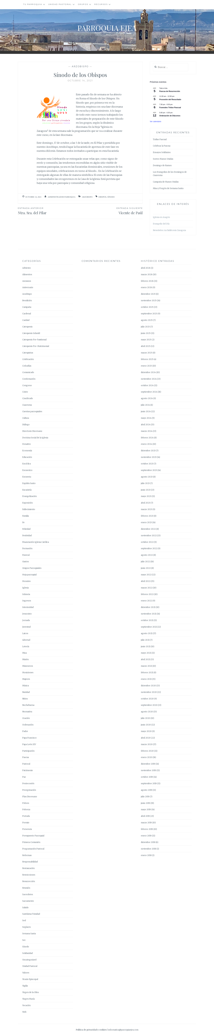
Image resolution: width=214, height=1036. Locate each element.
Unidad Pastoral (60, 4)
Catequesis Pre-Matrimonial (35, 346)
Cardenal (26, 313)
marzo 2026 (146, 274)
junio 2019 (145, 803)
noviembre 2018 (148, 849)
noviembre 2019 (148, 770)
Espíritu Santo (29, 483)
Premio (25, 822)
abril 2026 (145, 268)
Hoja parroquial (29, 574)
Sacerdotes (27, 894)
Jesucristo (27, 614)
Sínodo (111, 197)
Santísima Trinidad (31, 914)
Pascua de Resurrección (169, 91)
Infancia (26, 594)
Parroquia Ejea (107, 28)
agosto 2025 (147, 320)
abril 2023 (145, 503)
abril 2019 (145, 816)
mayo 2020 (146, 731)
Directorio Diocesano (32, 431)
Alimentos (27, 274)
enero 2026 (146, 287)
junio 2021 (145, 646)
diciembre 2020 (148, 685)
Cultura (25, 418)
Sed (24, 920)
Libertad (26, 640)
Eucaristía (27, 490)
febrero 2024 (147, 437)
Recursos (101, 4)
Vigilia (25, 986)
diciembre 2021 (148, 607)
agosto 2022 (147, 555)
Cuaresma (27, 405)
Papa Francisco (29, 738)
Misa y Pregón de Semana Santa (168, 188)
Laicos (25, 633)
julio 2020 (145, 718)
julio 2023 (145, 483)
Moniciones (27, 672)
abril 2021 (145, 659)
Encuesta (26, 477)
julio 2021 (145, 640)
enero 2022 (146, 600)
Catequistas (27, 352)
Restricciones (28, 875)
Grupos (83, 4)
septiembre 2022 (149, 548)
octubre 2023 (147, 463)
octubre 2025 (147, 307)
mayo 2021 (146, 653)
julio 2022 (145, 561)
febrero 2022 (147, 594)
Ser (24, 940)
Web (24, 1012)
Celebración (28, 359)
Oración (26, 718)
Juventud (26, 627)
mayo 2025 (146, 339)
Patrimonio (27, 770)
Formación (27, 548)
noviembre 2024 (149, 379)
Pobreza (26, 809)
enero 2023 (146, 522)
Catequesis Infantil (31, 333)
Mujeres (26, 679)
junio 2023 (145, 490)
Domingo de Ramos (162, 165)
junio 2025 (146, 333)
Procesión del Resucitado (170, 99)
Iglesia (25, 587)
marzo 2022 (146, 587)
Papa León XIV (29, 744)
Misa (24, 653)
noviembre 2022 (149, 535)
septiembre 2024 (149, 392)
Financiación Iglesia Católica (35, 542)
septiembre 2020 (149, 705)
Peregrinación (29, 790)
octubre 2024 (147, 385)
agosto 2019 (146, 790)
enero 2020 (146, 757)
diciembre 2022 (148, 529)
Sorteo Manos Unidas (163, 159)
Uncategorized (29, 960)
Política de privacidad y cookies (91, 1030)
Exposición (27, 503)
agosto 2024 (147, 398)
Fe (23, 522)
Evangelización (29, 496)
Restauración (28, 868)
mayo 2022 (146, 574)
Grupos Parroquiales (31, 568)
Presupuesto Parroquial (33, 835)
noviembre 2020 (149, 692)
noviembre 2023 (148, 457)
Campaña (26, 307)
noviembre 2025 (148, 300)
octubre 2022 (147, 542)
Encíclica (26, 463)
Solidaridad (27, 953)
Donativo (26, 444)
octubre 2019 (147, 777)
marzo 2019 (146, 822)
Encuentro (27, 470)
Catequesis (27, 326)
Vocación (26, 1005)
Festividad (27, 535)
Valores (25, 972)
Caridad (25, 320)
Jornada (26, 620)
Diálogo (26, 424)
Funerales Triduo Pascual (170, 108)
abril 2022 (145, 581)
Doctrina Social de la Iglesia (35, 437)
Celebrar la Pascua (161, 146)
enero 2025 (146, 366)
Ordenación (27, 724)
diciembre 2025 (148, 294)
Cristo (25, 392)
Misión (25, 659)
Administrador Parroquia (61, 197)
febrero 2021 (147, 672)
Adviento (26, 268)
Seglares (26, 927)
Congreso (27, 385)
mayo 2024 (146, 418)
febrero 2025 (147, 359)
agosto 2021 (146, 633)
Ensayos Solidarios (162, 152)
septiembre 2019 (149, 783)
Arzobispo (80, 66)
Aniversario (27, 287)
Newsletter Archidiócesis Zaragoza (169, 230)
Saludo (25, 907)
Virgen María (28, 999)
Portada (26, 816)
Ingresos (26, 600)
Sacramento (28, 901)
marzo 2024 (146, 431)
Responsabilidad (30, 861)
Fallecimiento (28, 509)
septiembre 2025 (149, 313)
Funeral (26, 555)
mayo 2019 (146, 809)
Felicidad (26, 529)
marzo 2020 (146, 744)
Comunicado (28, 372)
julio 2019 (145, 796)
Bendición (27, 300)
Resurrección (28, 881)
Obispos (102, 197)
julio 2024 (145, 405)
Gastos (25, 561)
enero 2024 (146, 444)
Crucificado (27, 398)
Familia (25, 516)
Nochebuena (28, 705)
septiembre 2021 (149, 627)
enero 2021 (146, 679)
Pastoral (26, 764)
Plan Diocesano (29, 796)
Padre (25, 731)
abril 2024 (145, 424)
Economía (27, 450)
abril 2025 (145, 346)
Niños (25, 698)
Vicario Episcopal (30, 979)
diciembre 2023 (148, 450)
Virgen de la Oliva (30, 992)
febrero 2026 (147, 281)
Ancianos (26, 281)
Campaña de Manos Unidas (166, 182)
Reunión (26, 888)
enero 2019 (146, 835)
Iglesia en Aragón (161, 217)
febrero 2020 (147, 751)
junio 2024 (146, 411)
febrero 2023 (147, 516)
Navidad (26, 692)
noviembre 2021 (148, 614)
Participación (28, 751)
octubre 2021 (147, 620)
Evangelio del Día (161, 224)
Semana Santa (29, 933)
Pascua (25, 757)
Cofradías (26, 366)
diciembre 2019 (148, 764)
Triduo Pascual (160, 139)
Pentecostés (28, 783)
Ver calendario (155, 121)
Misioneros (27, 666)
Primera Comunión (31, 842)
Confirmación (28, 379)
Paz (24, 777)
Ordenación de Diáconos (169, 116)
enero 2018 (146, 855)
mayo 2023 (146, 496)
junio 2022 (146, 568)
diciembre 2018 (148, 842)
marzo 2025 (146, 352)
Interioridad (28, 607)
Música (25, 685)
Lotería (25, 646)
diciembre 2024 (148, 372)
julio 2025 (145, 326)
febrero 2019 (147, 829)
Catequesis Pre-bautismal (34, 339)
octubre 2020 (147, 698)
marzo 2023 (146, 509)
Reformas (27, 855)
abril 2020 (146, 738)
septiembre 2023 (149, 470)
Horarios (26, 581)
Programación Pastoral (33, 849)
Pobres (25, 803)
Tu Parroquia (32, 4)
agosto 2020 (147, 711)
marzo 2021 (146, 666)
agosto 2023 (146, 477)
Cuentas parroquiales (32, 411)
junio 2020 (146, 724)
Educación (27, 457)
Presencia (27, 829)
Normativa (27, 711)
